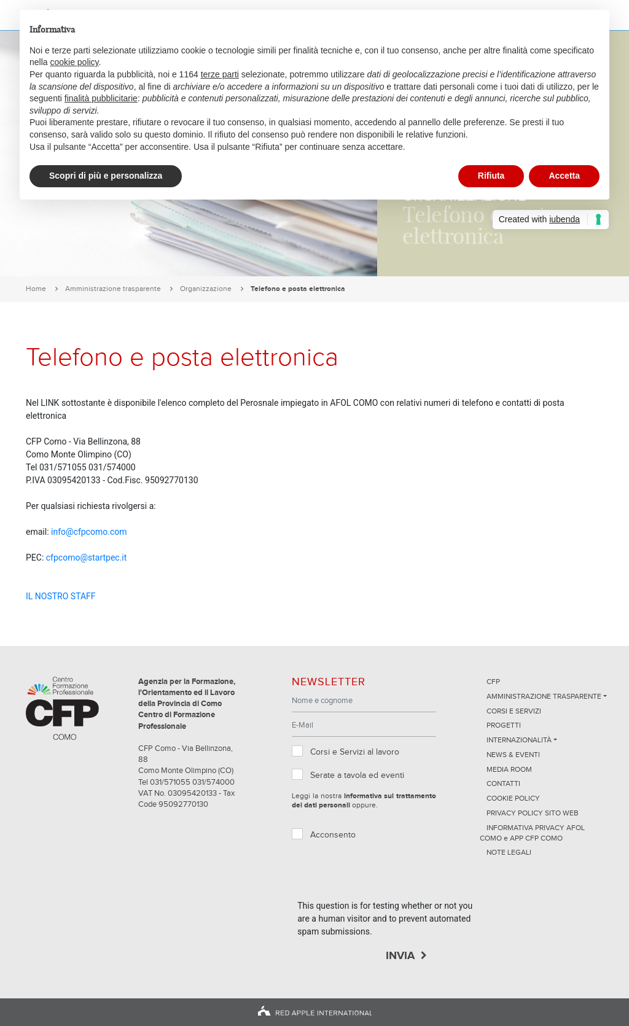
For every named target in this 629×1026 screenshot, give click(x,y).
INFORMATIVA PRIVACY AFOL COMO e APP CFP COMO (532, 833)
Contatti (503, 784)
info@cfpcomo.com (89, 532)
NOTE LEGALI (508, 853)
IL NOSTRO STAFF (61, 596)
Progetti (503, 725)
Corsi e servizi (513, 711)
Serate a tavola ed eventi (357, 775)
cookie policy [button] (74, 62)
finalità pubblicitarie (101, 98)
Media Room (509, 770)
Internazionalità (519, 740)
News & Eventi (513, 755)
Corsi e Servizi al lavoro (354, 752)
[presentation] (390, 876)
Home (36, 289)
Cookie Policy (513, 799)
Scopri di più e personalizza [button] (105, 176)
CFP (493, 682)
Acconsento (333, 835)
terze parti (220, 74)
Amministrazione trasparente (113, 289)
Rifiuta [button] (491, 176)
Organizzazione (206, 289)
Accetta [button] (564, 176)
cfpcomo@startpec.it (86, 557)
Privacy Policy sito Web (532, 813)
